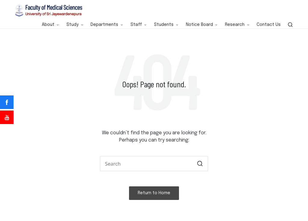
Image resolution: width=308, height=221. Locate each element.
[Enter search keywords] (154, 163)
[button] (200, 163)
